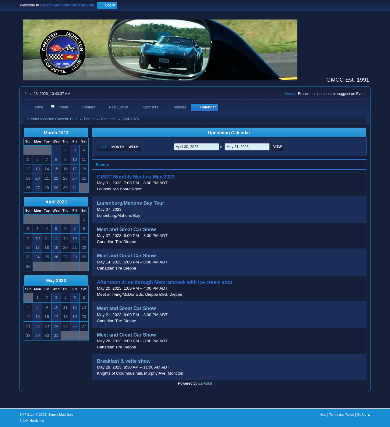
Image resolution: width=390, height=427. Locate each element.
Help (323, 414)
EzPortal (205, 383)
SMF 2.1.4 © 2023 (33, 414)
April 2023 (56, 201)
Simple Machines (60, 414)
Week (134, 147)
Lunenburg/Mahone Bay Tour (130, 203)
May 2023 (56, 280)
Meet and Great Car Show (126, 229)
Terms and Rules (341, 414)
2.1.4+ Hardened (32, 420)
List (103, 147)
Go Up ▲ (363, 414)
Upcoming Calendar (229, 132)
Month (118, 147)
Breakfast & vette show (124, 361)
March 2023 (56, 132)
